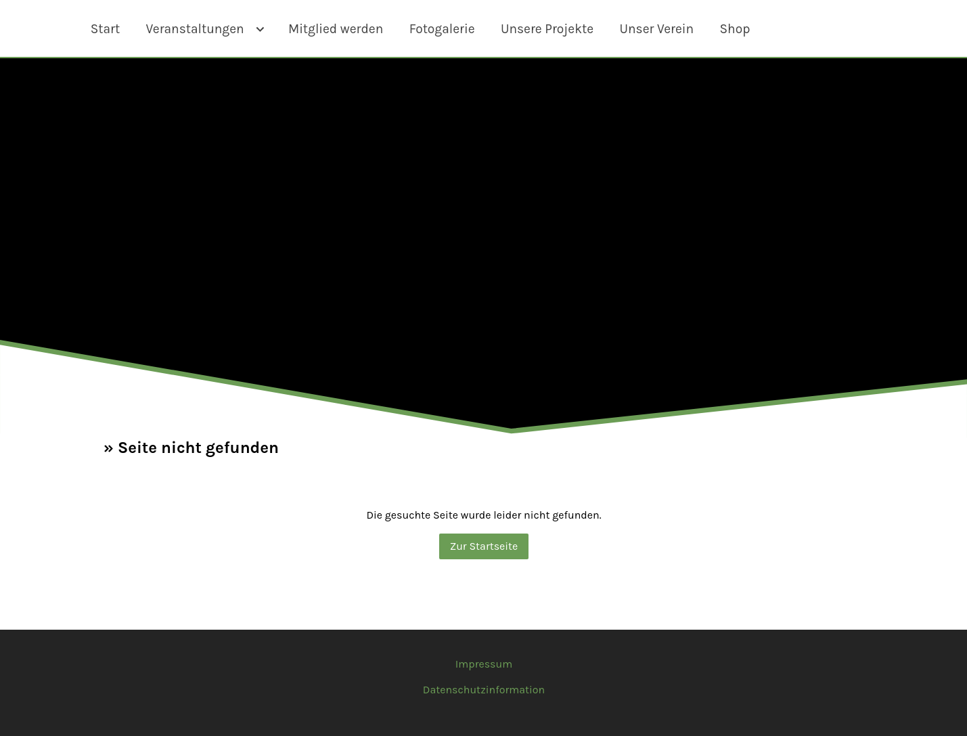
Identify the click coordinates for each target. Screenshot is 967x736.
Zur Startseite (483, 546)
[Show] (260, 30)
